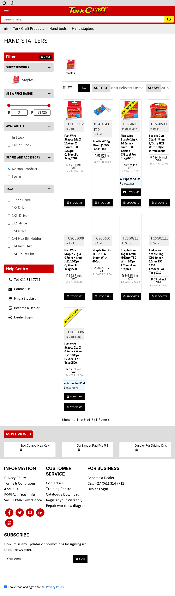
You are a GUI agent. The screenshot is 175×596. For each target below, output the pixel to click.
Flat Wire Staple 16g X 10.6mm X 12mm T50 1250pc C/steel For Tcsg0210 (72, 147)
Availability (15, 126)
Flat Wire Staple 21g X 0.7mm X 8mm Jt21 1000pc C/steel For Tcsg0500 (73, 260)
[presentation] (36, 573)
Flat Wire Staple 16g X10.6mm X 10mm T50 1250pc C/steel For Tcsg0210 (156, 261)
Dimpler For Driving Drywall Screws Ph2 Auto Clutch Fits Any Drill (152, 445)
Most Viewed (18, 434)
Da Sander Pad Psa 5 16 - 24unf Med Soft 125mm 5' (94, 445)
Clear (47, 56)
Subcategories (17, 67)
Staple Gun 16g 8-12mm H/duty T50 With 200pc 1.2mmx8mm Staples (129, 260)
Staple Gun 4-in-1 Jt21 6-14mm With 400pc (101, 256)
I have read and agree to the (34, 587)
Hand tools (58, 28)
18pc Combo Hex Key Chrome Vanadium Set (36, 445)
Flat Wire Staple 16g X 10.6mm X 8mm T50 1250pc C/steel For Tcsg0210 (129, 147)
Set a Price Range (19, 93)
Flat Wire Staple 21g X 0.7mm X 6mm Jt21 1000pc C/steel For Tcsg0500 (73, 353)
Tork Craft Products (28, 28)
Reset (84, 87)
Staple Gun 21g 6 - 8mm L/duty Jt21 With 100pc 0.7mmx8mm (157, 143)
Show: (153, 88)
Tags (9, 189)
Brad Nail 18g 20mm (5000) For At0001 (101, 145)
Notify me (131, 192)
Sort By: (101, 88)
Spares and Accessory (23, 157)
